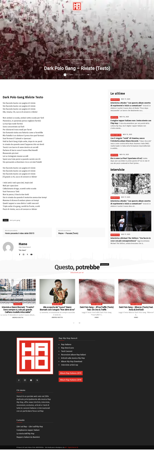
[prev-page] (74, 325)
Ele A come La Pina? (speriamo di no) (126, 158)
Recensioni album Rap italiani (73, 357)
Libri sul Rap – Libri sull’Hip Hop (30, 429)
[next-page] (79, 325)
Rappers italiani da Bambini (28, 440)
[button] (149, 9)
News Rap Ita (116, 135)
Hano (71, 75)
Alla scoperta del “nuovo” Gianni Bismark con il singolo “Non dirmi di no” (57, 309)
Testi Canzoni (65, 59)
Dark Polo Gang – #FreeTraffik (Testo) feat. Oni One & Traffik (97, 308)
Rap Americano (67, 350)
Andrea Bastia (17, 320)
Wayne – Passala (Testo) (68, 233)
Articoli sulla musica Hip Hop (73, 360)
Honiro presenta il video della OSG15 (19, 233)
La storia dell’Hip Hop (25, 436)
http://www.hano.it (24, 247)
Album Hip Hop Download (71, 364)
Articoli (114, 117)
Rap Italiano (66, 347)
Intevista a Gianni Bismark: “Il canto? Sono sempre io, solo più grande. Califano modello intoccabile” (18, 311)
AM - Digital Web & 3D (71, 450)
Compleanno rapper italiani (28, 432)
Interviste (115, 99)
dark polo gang (15, 220)
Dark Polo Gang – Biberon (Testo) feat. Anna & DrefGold (136, 308)
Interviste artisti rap (69, 367)
